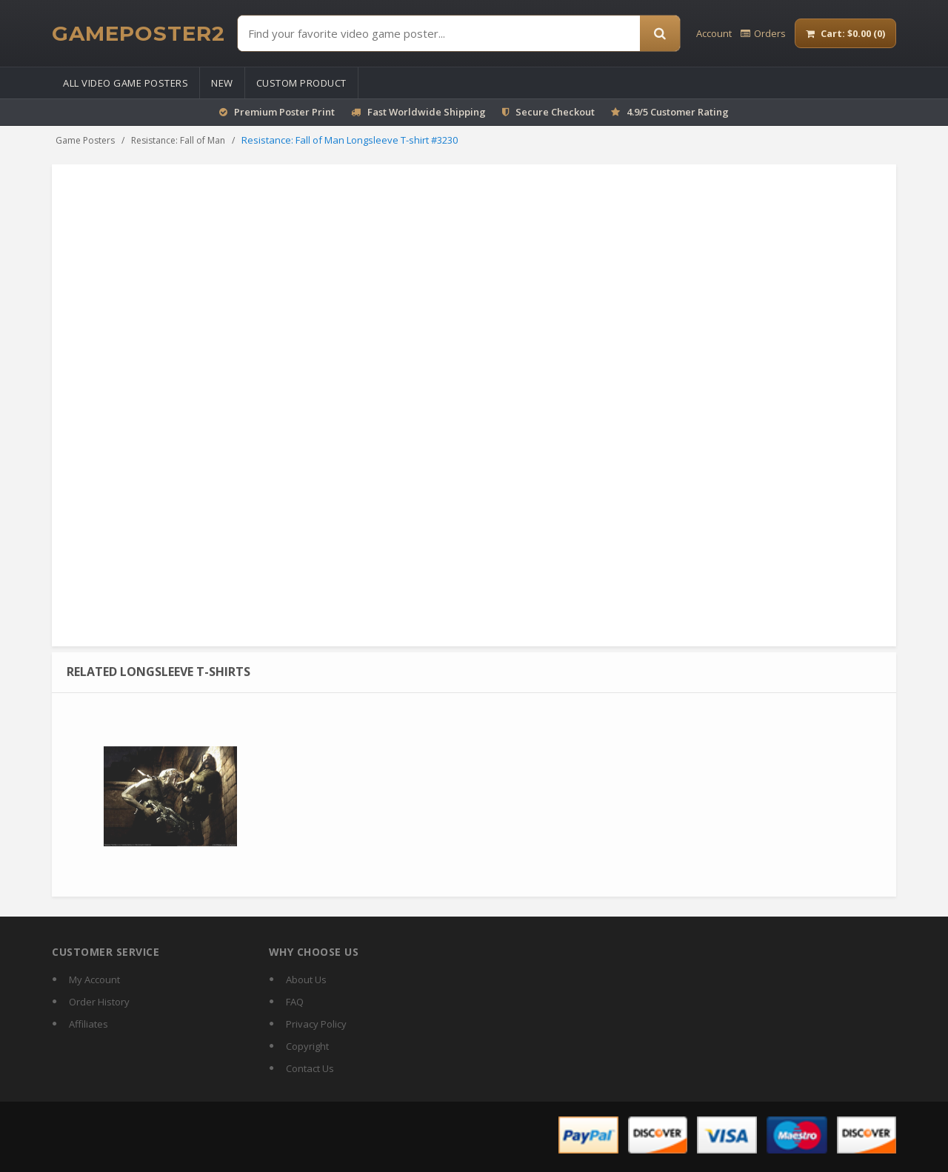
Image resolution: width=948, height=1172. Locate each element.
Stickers (746, 263)
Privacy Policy (316, 1024)
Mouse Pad (549, 249)
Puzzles (792, 263)
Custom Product (301, 83)
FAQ (295, 1001)
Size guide (508, 503)
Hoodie (825, 249)
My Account (94, 979)
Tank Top (571, 263)
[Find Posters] (439, 33)
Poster (500, 249)
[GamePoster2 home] (138, 33)
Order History (99, 1001)
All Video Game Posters (125, 83)
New (222, 83)
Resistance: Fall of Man (178, 140)
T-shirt (685, 249)
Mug (594, 249)
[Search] (660, 33)
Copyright (307, 1046)
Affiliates (88, 1024)
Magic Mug (637, 249)
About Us (306, 979)
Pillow (706, 263)
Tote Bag (779, 249)
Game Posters (85, 140)
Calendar (729, 249)
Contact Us (310, 1068)
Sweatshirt (517, 263)
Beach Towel (513, 277)
